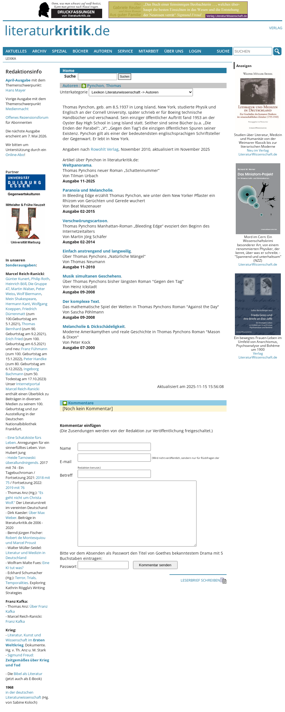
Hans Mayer (16, 90)
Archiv (39, 51)
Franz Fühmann (34, 348)
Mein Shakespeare (21, 298)
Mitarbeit (149, 51)
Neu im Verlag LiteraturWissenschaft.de (258, 152)
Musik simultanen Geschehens (92, 276)
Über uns (173, 51)
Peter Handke (35, 358)
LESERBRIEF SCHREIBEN (204, 593)
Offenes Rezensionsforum (27, 117)
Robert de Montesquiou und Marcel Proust (25, 540)
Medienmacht (17, 108)
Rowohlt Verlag (105, 149)
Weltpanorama (77, 165)
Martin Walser (22, 288)
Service (125, 51)
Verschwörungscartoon (85, 220)
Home (68, 70)
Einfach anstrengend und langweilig (97, 251)
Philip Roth (40, 278)
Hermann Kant (18, 303)
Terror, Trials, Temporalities (21, 580)
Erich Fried (14, 338)
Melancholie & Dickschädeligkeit (94, 326)
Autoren (103, 51)
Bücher (80, 51)
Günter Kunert (18, 278)
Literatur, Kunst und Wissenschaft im (25, 639)
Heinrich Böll (16, 283)
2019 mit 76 (15, 487)
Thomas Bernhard (20, 326)
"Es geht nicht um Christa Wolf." (24, 497)
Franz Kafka (15, 621)
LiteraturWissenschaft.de (258, 264)
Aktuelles (16, 51)
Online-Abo (15, 154)
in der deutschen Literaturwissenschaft (23, 695)
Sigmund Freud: (27, 660)
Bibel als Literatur (28, 673)
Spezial (59, 51)
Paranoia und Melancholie (87, 190)
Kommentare (78, 403)
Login (195, 51)
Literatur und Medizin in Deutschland (25, 555)
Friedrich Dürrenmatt (21, 311)
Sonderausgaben (21, 265)
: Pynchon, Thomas (99, 85)
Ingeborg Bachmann (22, 371)
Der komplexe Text (81, 301)
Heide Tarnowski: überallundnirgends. (22, 460)
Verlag (275, 27)
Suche (223, 51)
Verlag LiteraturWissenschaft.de (258, 355)
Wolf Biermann (29, 293)
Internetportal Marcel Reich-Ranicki (23, 386)
